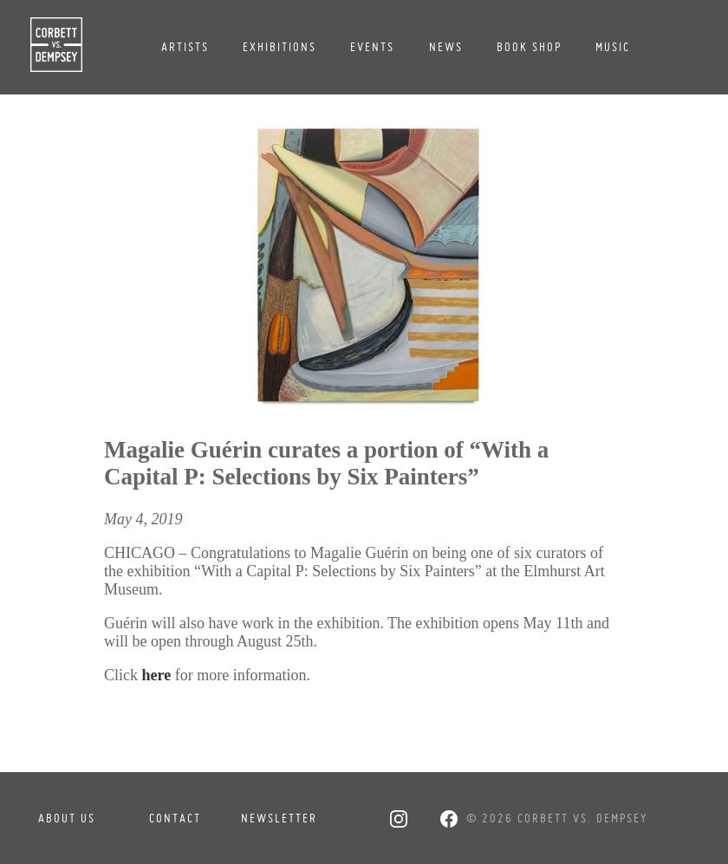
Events (372, 47)
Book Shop (529, 47)
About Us (66, 818)
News (446, 47)
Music (612, 47)
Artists (185, 47)
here (157, 675)
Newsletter (277, 818)
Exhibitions (279, 47)
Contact (175, 818)
